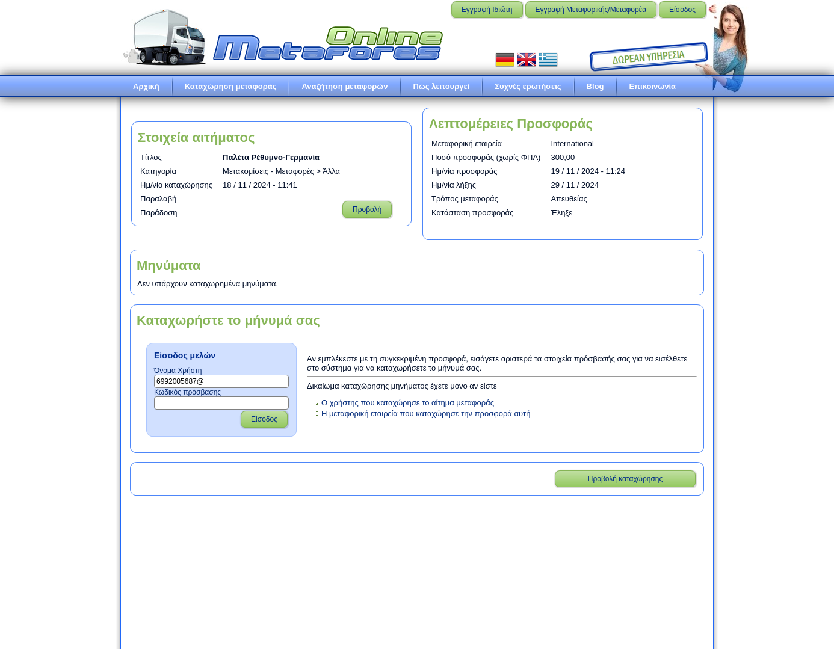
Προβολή (367, 209)
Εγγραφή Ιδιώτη (487, 9)
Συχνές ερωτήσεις (528, 86)
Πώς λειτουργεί (441, 86)
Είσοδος (682, 9)
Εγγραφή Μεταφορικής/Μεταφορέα (591, 9)
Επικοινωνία (652, 86)
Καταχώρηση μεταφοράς (231, 86)
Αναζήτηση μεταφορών (344, 86)
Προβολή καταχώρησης (625, 479)
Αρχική (146, 86)
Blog (595, 86)
